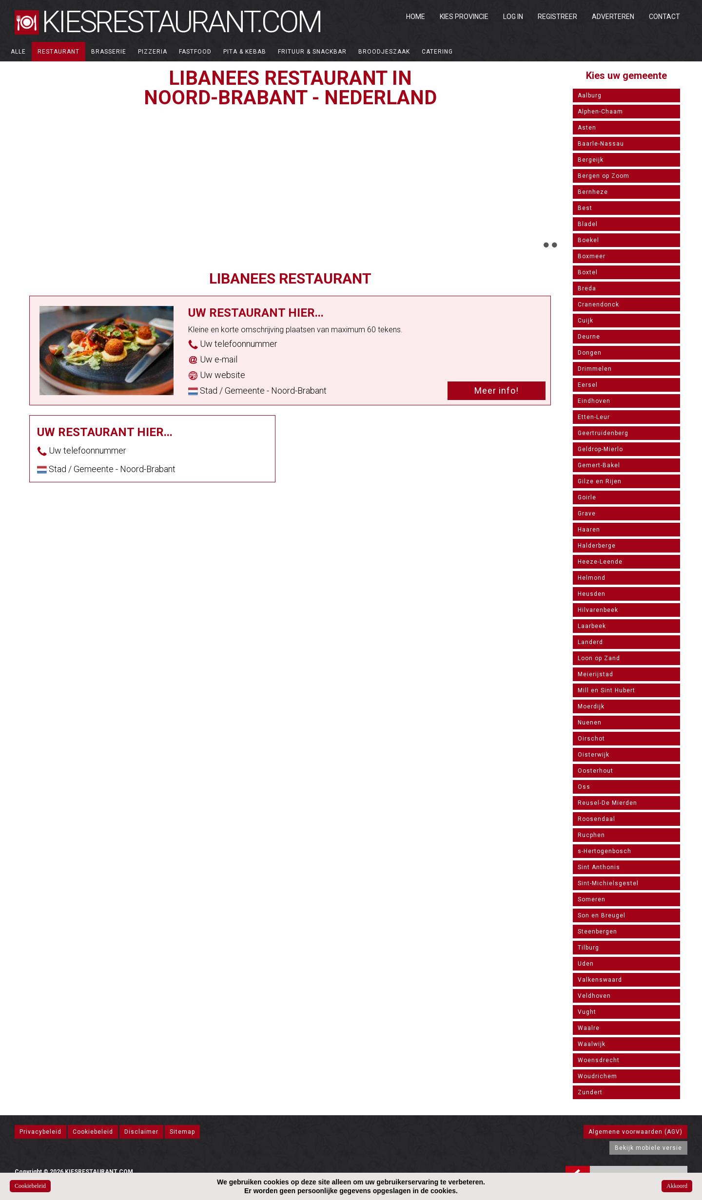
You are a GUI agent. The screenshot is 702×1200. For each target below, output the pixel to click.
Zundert (590, 1092)
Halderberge (597, 545)
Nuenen (590, 722)
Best (585, 208)
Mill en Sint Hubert (606, 690)
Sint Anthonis (599, 867)
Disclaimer (141, 1131)
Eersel (588, 384)
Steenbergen (597, 931)
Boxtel (588, 272)
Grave (587, 513)
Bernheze (593, 192)
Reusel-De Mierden (607, 803)
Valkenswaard (600, 979)
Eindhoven (594, 401)
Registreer (557, 16)
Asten (587, 127)
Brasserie (108, 51)
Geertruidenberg (603, 433)
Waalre (589, 1028)
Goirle (587, 497)
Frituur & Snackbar (312, 51)
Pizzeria (152, 51)
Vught (587, 1012)
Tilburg (588, 947)
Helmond (591, 577)
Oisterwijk (593, 754)
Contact (664, 16)
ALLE (18, 51)
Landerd (590, 642)
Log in (513, 16)
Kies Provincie (464, 16)
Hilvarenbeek (598, 610)
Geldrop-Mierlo (600, 449)
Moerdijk (591, 706)
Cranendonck (598, 304)
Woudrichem (597, 1076)
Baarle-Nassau (601, 143)
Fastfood (195, 51)
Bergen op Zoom (603, 175)
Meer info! (496, 390)
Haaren (589, 529)
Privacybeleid (40, 1131)
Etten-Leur (594, 417)
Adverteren (613, 16)
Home (415, 16)
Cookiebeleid (93, 1131)
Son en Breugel (601, 915)
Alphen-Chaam (600, 111)
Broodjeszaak (384, 51)
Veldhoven (594, 995)
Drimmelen (595, 368)
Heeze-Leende (600, 561)
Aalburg (590, 95)
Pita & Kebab (244, 51)
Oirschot (591, 738)
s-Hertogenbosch (604, 851)
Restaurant (58, 51)
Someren (591, 899)
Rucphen (591, 835)
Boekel (588, 240)
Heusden (591, 593)
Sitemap (182, 1131)
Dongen (590, 352)
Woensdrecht (599, 1060)
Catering (437, 51)
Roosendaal (596, 819)
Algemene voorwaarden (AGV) (635, 1131)
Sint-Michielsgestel (608, 883)
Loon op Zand (599, 658)
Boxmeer (591, 256)
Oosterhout (595, 770)
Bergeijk (591, 159)
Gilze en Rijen (600, 481)
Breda (587, 288)
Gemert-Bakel (599, 465)
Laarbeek (592, 626)
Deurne (589, 336)
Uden (586, 963)
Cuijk (585, 320)
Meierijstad (595, 674)
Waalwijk (591, 1044)
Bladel (588, 224)
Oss (584, 786)
